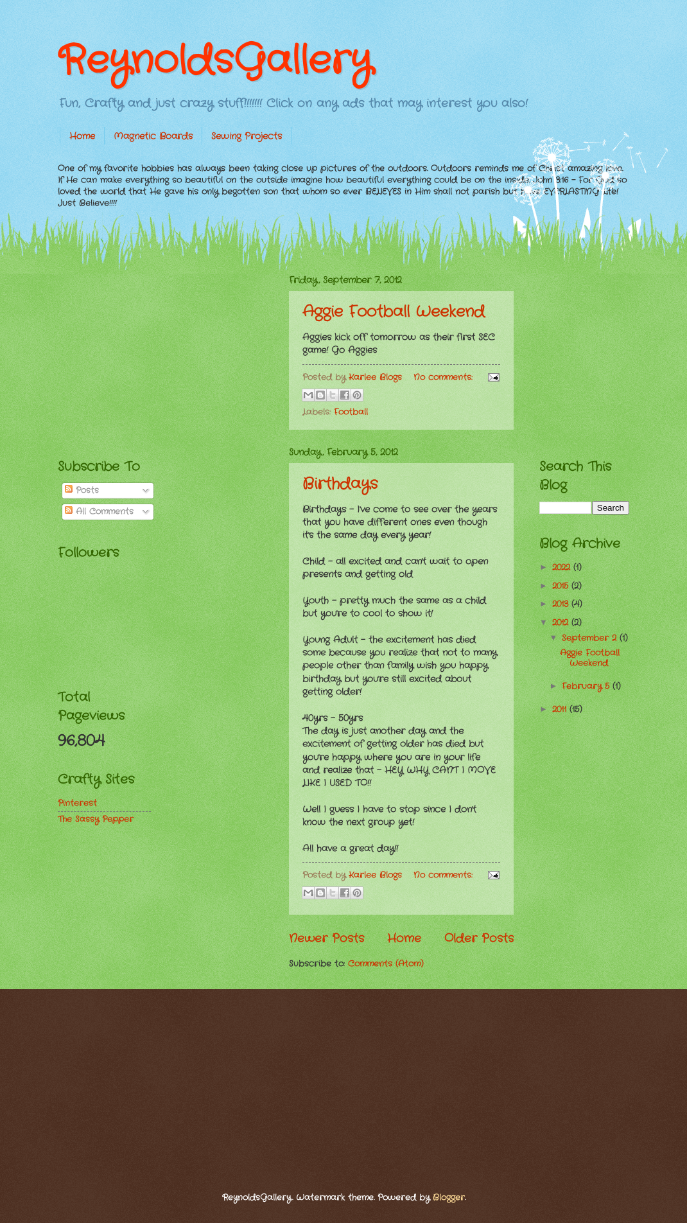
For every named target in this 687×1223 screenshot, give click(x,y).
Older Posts (479, 938)
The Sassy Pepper (96, 819)
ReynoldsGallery (215, 61)
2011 (561, 709)
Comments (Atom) (386, 964)
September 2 (591, 638)
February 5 (587, 686)
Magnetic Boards (153, 136)
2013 (561, 604)
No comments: (444, 377)
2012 (561, 623)
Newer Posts (326, 938)
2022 (562, 567)
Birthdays (340, 484)
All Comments (99, 512)
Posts (82, 490)
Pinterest (77, 803)
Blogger (449, 1198)
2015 (561, 586)
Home (82, 136)
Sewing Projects (246, 136)
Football (351, 412)
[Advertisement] (154, 354)
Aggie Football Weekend (393, 312)
